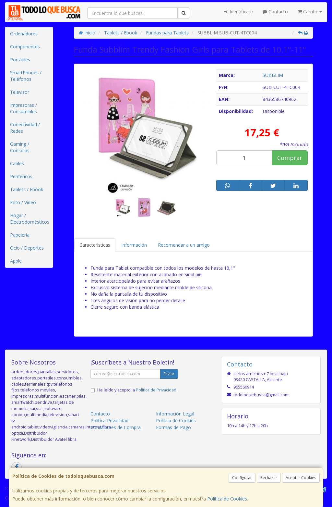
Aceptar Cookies (301, 477)
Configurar (242, 477)
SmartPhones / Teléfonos (26, 75)
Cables (17, 163)
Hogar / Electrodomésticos (29, 218)
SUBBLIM (273, 75)
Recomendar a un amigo (184, 245)
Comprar (289, 158)
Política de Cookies (227, 499)
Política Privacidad (109, 420)
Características (94, 245)
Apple (16, 261)
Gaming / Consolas (20, 147)
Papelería (20, 235)
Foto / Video (23, 202)
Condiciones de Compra (115, 427)
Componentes (25, 46)
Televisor (19, 92)
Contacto (275, 11)
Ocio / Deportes (27, 248)
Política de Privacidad (156, 390)
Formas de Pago (173, 427)
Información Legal (175, 414)
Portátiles (20, 59)
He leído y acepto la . (137, 390)
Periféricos (21, 176)
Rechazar (268, 477)
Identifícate (238, 11)
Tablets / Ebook (26, 189)
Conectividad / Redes (25, 127)
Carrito (310, 11)
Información (134, 245)
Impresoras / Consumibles (23, 108)
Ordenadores (24, 34)
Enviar (168, 374)
